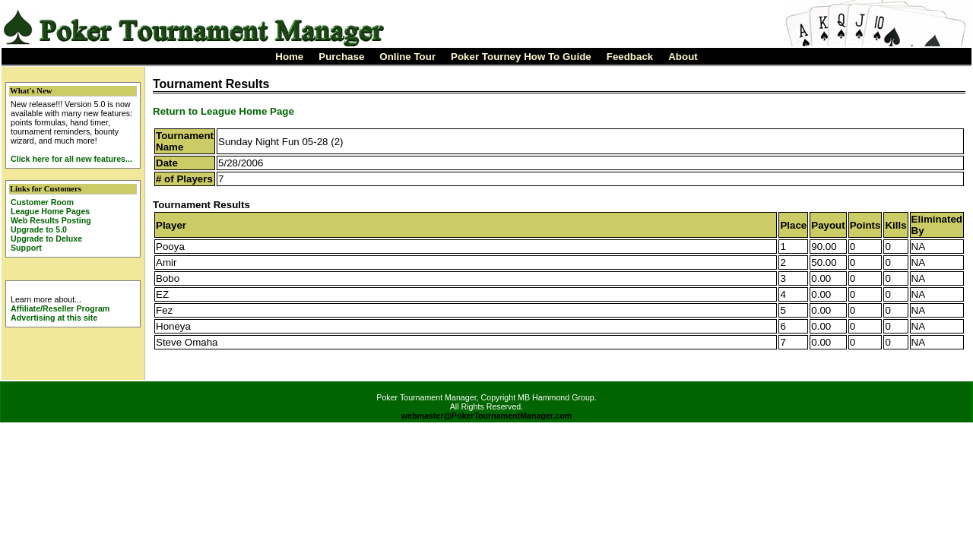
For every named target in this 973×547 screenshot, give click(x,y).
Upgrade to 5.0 (39, 229)
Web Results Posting (51, 220)
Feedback (630, 56)
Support (26, 247)
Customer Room (42, 202)
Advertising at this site (54, 317)
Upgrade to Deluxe (46, 238)
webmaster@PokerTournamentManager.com (486, 415)
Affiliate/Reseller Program (60, 308)
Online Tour (407, 56)
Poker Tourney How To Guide (521, 56)
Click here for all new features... (71, 158)
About (683, 56)
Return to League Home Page (223, 111)
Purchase (341, 56)
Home (289, 56)
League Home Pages (50, 211)
